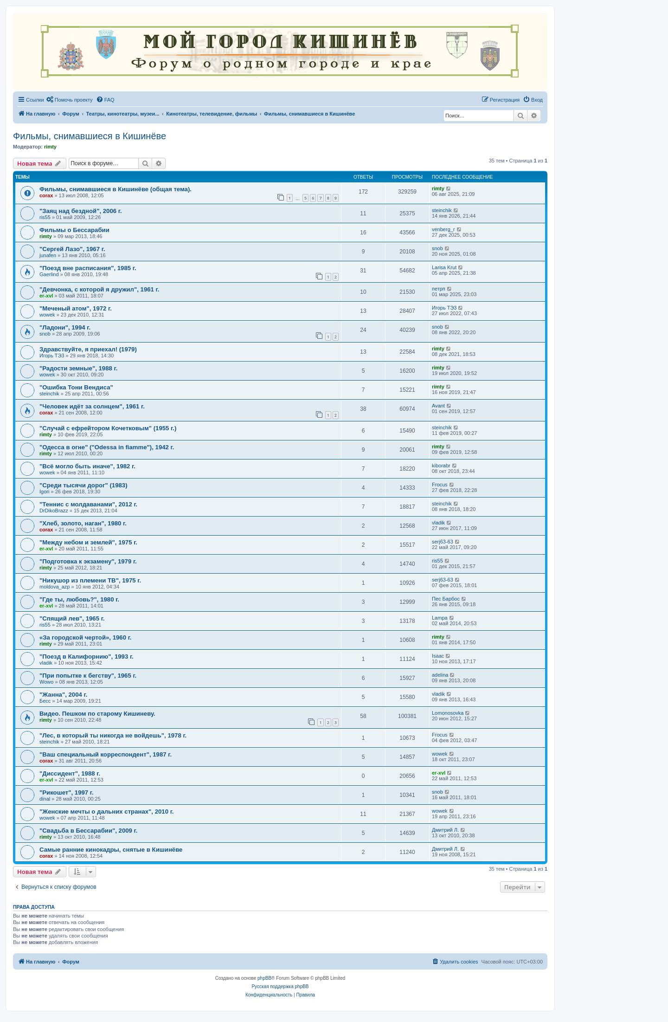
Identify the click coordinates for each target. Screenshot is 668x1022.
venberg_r (443, 229)
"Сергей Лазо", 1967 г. (72, 249)
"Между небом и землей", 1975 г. (88, 542)
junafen (47, 255)
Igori (44, 491)
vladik (438, 522)
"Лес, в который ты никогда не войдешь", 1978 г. (112, 735)
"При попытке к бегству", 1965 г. (87, 675)
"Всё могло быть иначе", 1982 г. (87, 466)
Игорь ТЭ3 (444, 307)
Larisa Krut (444, 267)
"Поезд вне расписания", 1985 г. (87, 268)
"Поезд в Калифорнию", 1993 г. (86, 656)
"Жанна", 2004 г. (63, 694)
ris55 (45, 217)
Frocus (440, 484)
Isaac (438, 656)
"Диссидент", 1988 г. (69, 773)
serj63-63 (442, 541)
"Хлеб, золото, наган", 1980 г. (83, 523)
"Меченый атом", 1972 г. (75, 308)
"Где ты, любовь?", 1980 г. (79, 599)
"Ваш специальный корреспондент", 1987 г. (105, 754)
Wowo (46, 682)
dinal (44, 799)
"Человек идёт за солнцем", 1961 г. (92, 406)
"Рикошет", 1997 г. (66, 792)
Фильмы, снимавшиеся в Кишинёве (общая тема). (115, 189)
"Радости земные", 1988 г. (78, 368)
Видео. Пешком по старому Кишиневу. (97, 713)
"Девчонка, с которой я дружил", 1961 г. (99, 289)
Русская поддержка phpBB (279, 986)
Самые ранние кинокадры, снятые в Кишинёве (110, 849)
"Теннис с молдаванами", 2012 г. (88, 504)
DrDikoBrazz (53, 510)
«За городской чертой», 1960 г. (85, 637)
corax (46, 195)
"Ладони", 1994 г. (64, 327)
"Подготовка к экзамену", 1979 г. (88, 561)
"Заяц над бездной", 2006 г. (80, 210)
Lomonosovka (448, 713)
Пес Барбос (446, 599)
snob (437, 248)
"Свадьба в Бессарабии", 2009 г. (88, 830)
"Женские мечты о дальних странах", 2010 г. (106, 811)
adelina (440, 675)
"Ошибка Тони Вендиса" (76, 387)
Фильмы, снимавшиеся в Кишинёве (89, 136)
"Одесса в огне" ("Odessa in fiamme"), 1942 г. (106, 447)
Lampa (440, 618)
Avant (438, 405)
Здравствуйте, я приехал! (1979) (88, 349)
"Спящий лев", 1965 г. (72, 618)
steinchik (442, 210)
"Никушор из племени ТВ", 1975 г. (90, 580)
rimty (50, 146)
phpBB (264, 978)
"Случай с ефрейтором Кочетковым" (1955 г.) (107, 428)
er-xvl (46, 295)
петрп (438, 288)
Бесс (45, 701)
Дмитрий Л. (445, 830)
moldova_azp (54, 586)
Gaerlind (49, 274)
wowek (47, 314)
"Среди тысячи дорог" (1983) (83, 485)
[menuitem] (69, 99)
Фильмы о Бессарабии (74, 229)
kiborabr (441, 465)
